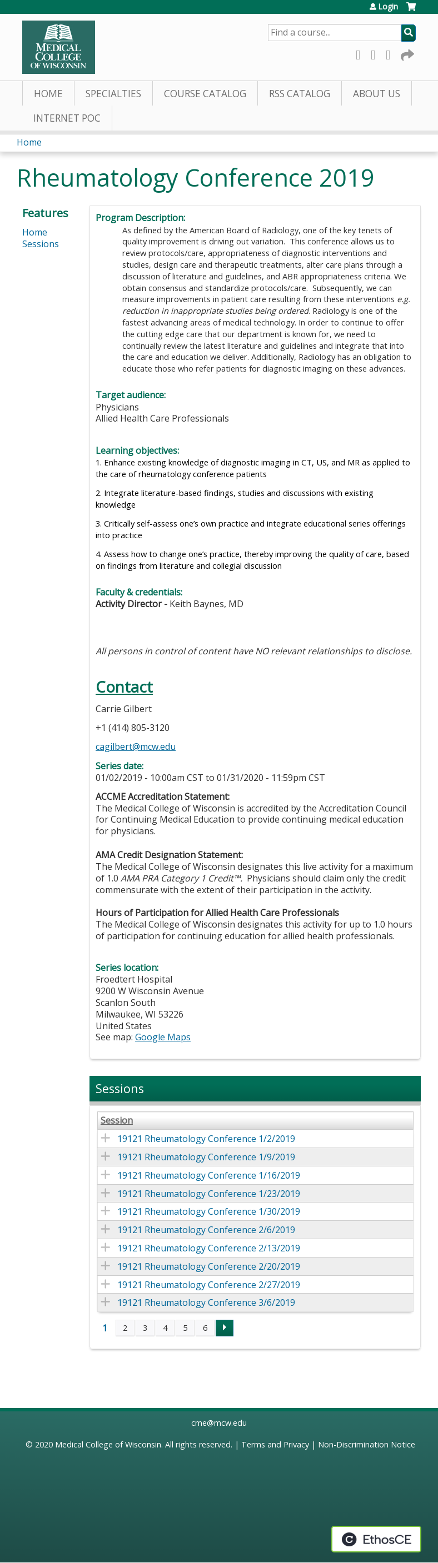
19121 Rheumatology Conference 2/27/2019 (208, 1285)
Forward (406, 53)
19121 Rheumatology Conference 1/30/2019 (208, 1211)
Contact (124, 687)
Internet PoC (67, 118)
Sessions (40, 244)
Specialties (113, 93)
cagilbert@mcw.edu (136, 746)
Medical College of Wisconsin (108, 1444)
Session (117, 1120)
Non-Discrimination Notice (366, 1444)
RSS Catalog (299, 93)
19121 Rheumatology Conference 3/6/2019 (206, 1302)
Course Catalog (205, 93)
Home (48, 93)
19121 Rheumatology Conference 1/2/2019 (206, 1139)
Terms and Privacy (275, 1444)
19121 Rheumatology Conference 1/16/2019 (208, 1175)
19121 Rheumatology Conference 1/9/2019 (206, 1157)
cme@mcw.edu (219, 1422)
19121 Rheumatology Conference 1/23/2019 (208, 1194)
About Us (376, 93)
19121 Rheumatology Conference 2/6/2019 (206, 1230)
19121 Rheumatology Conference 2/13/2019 (208, 1248)
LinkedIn (391, 53)
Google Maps (163, 1037)
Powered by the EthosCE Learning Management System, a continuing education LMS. (376, 1539)
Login (388, 7)
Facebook (361, 53)
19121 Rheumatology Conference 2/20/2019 (208, 1266)
